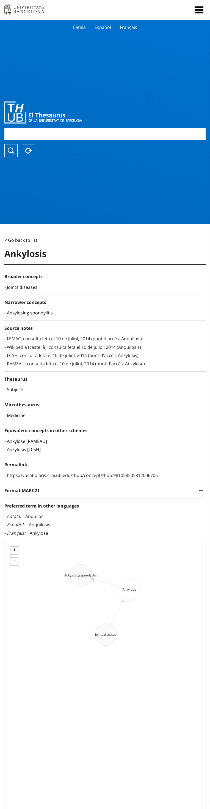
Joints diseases (22, 287)
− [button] (14, 560)
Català (79, 27)
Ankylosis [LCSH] (24, 449)
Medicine (16, 415)
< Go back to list (20, 240)
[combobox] (105, 134)
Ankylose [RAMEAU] (27, 441)
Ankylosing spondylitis (30, 313)
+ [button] (14, 549)
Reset (28, 150)
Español (103, 27)
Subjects (15, 389)
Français (128, 27)
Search (11, 150)
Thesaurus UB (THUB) (74, 113)
